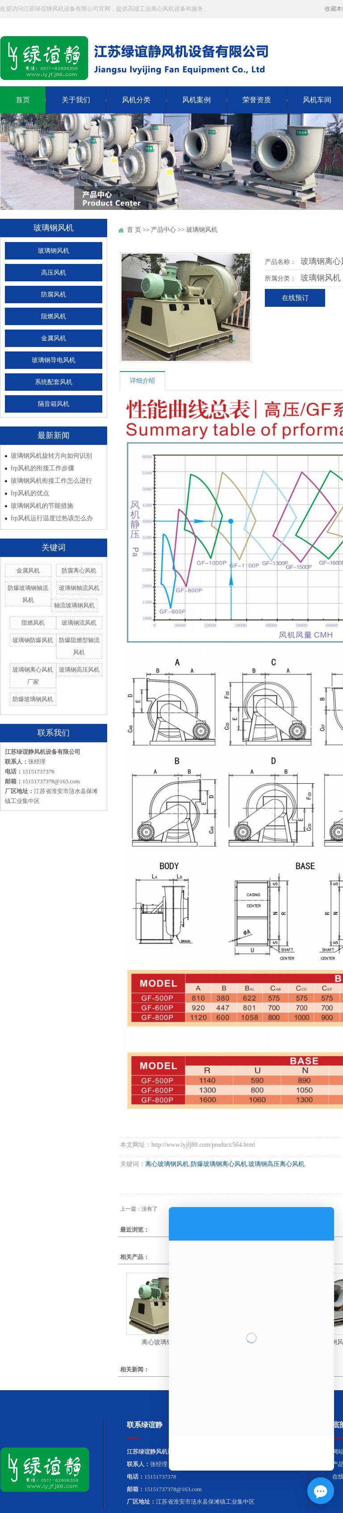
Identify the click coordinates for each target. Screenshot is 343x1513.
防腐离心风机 (79, 570)
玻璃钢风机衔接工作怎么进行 (51, 480)
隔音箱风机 (53, 404)
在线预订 (295, 297)
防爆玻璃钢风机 (33, 699)
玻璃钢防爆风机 (33, 640)
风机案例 (196, 100)
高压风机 (53, 272)
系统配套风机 (53, 382)
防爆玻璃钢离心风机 (219, 1164)
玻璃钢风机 (53, 250)
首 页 (134, 229)
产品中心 (163, 229)
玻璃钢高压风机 (79, 669)
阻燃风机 (53, 316)
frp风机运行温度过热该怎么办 (52, 518)
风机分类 (136, 100)
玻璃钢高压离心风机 (276, 1164)
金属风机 (53, 338)
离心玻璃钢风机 (167, 1164)
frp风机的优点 (30, 493)
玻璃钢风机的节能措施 (42, 505)
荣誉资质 (257, 100)
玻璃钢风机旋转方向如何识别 (51, 455)
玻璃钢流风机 (79, 622)
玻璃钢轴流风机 (79, 588)
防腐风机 (53, 294)
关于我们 (76, 100)
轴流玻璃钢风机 (74, 605)
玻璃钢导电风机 (53, 360)
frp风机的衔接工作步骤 (42, 468)
